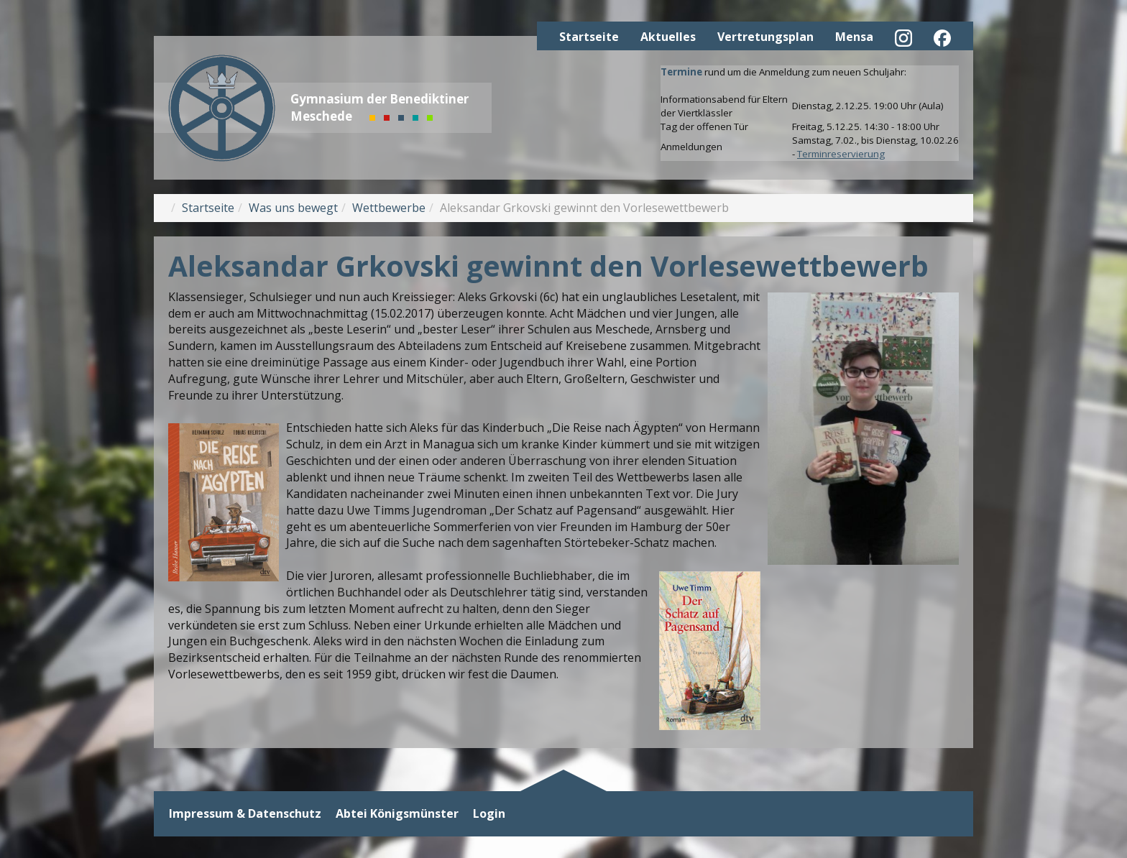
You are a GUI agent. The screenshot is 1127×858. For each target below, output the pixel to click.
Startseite (589, 37)
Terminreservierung (841, 153)
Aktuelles (668, 37)
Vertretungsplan (765, 37)
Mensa (854, 37)
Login (489, 813)
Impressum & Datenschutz (245, 813)
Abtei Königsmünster (397, 813)
